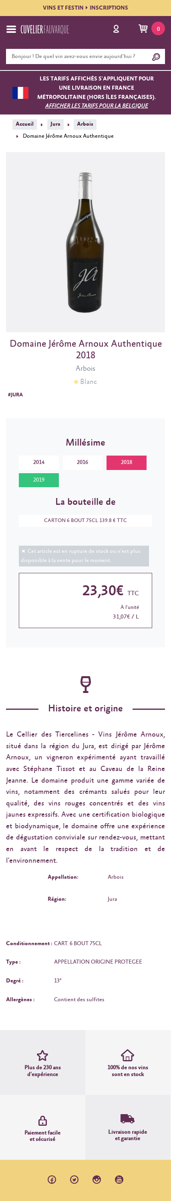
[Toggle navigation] (11, 29)
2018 (126, 462)
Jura (55, 124)
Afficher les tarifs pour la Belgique (96, 106)
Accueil (25, 124)
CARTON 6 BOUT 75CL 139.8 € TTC (81, 521)
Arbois (85, 124)
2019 (38, 480)
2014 (38, 462)
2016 (82, 462)
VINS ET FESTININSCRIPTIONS (85, 8)
